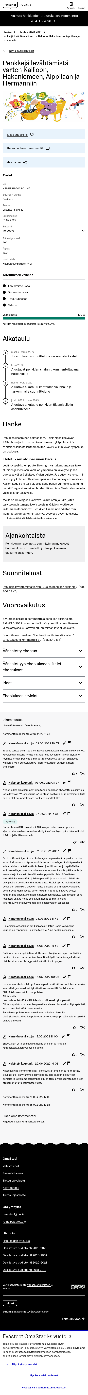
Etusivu (7, 32)
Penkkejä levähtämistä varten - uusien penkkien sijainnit (40, 587)
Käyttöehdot (11, 1188)
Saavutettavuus (13, 1173)
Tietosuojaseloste (14, 1195)
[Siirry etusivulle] (18, 5)
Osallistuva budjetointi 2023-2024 (25, 1255)
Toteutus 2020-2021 (29, 32)
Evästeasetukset (40, 1311)
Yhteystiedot (11, 1166)
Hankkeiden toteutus (16, 1241)
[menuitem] (33, 725)
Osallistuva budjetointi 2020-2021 (25, 1262)
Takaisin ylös (73, 1319)
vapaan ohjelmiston (40, 1285)
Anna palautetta (24, 1222)
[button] (44, 651)
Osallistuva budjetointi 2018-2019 (24, 1270)
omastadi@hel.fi (13, 1214)
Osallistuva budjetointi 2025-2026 (25, 1248)
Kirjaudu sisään (12, 1121)
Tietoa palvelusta (14, 1180)
